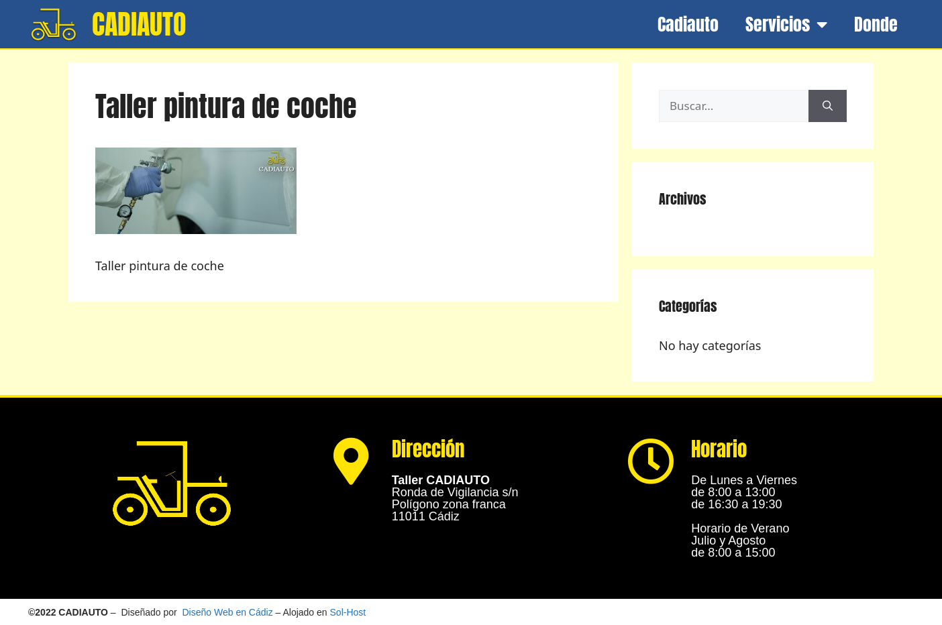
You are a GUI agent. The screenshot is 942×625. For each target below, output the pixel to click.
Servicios (786, 24)
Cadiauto (688, 24)
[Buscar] (827, 106)
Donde (876, 24)
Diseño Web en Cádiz (227, 612)
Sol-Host (348, 612)
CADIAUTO (139, 24)
